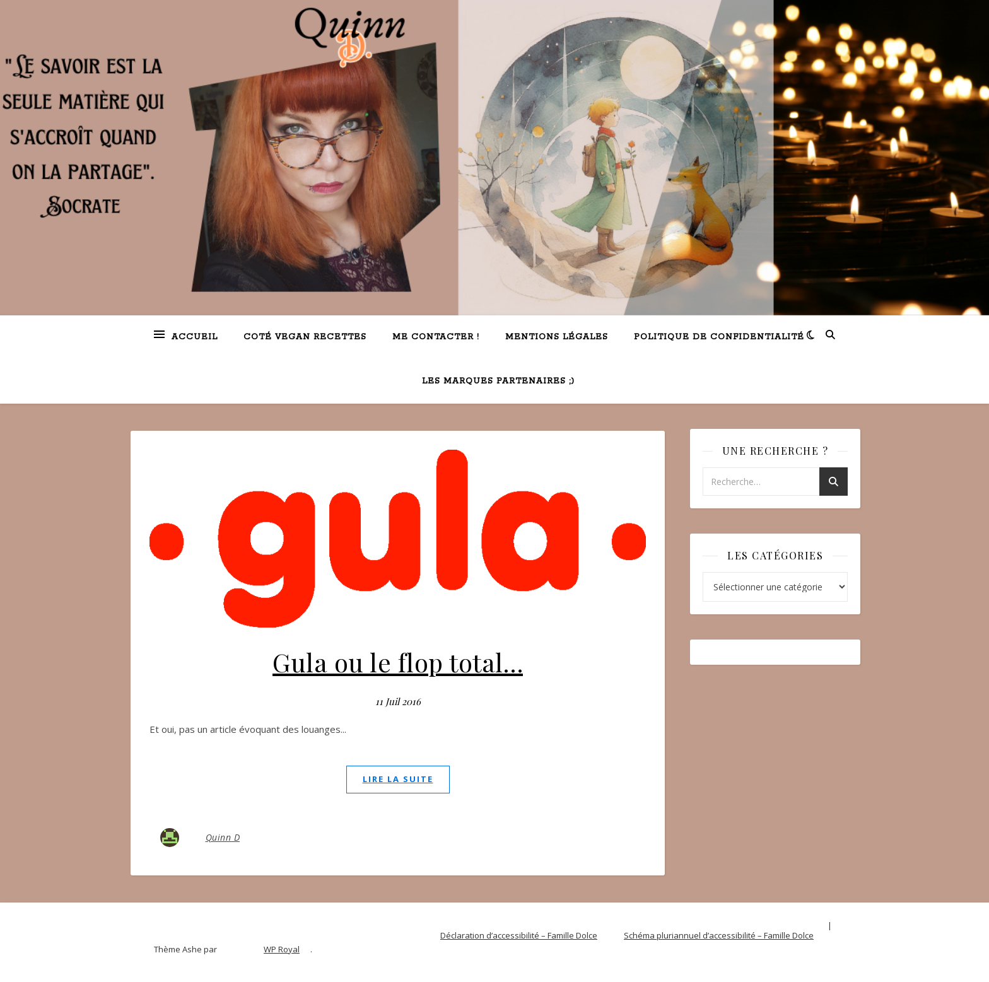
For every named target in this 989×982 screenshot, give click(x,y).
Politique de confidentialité (719, 337)
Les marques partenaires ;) (498, 381)
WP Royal (282, 949)
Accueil (195, 337)
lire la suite (398, 779)
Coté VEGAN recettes (304, 337)
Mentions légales (556, 337)
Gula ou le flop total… (397, 662)
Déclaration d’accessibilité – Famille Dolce (518, 935)
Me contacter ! (435, 337)
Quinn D (223, 837)
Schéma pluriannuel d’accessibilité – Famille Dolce (719, 935)
